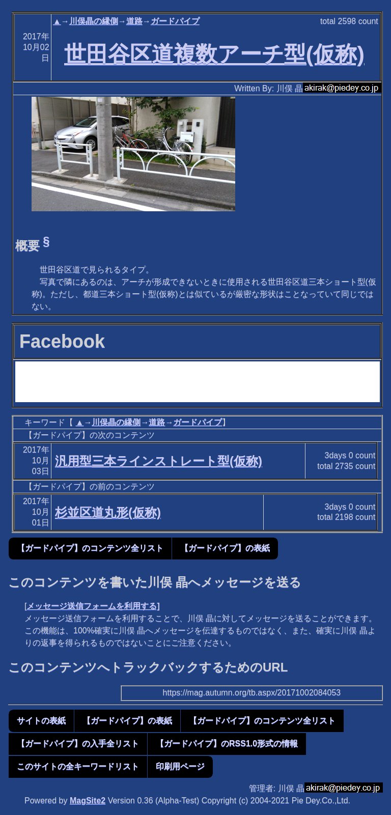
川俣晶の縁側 (93, 21)
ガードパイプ (175, 21)
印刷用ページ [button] (180, 766)
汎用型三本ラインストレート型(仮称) (158, 461)
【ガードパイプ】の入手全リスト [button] (78, 743)
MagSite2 (87, 800)
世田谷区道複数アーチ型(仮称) (214, 54)
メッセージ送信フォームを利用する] (92, 606)
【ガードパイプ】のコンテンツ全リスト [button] (90, 548)
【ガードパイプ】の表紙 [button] (225, 548)
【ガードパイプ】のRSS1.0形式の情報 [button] (227, 743)
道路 (134, 21)
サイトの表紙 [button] (41, 720)
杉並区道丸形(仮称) (108, 512)
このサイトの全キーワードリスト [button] (78, 766)
